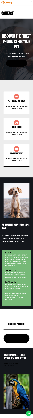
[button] (28, 413)
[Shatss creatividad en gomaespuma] (6, 2)
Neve (2, 416)
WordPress (16, 416)
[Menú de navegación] (30, 2)
